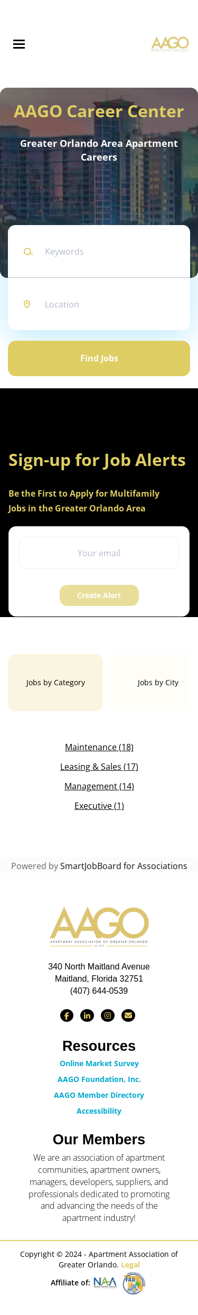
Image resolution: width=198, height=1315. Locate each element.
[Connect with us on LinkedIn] (87, 1015)
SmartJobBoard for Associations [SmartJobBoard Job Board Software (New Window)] (123, 866)
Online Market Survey (99, 1063)
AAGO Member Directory (99, 1095)
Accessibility (99, 1111)
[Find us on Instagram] (108, 1015)
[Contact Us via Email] (128, 1015)
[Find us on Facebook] (66, 1015)
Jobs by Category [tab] (55, 682)
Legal (130, 1265)
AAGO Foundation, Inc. (99, 1079)
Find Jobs (99, 358)
